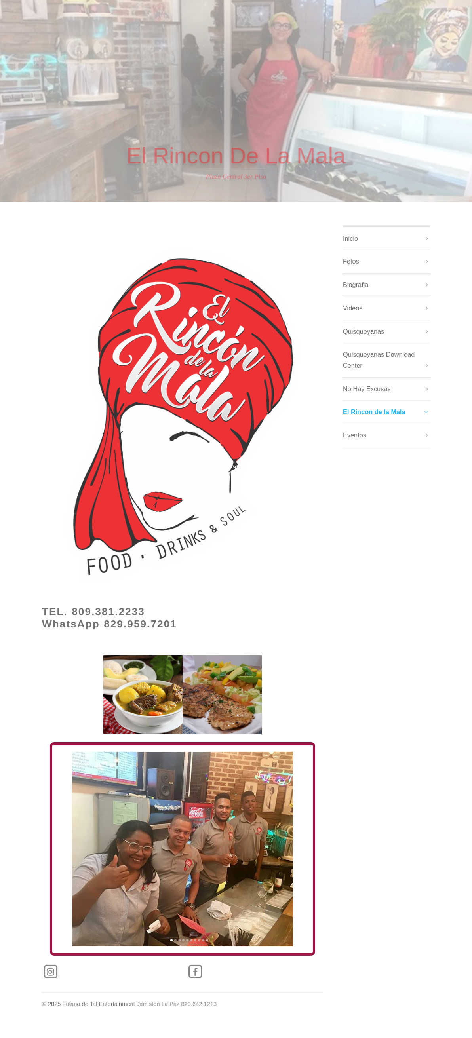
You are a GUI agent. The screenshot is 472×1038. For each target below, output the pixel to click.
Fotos (351, 261)
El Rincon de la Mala (374, 411)
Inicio (350, 238)
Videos (353, 308)
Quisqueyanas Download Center (379, 360)
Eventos (354, 435)
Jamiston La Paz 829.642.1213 (177, 1004)
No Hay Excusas (367, 388)
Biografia (355, 284)
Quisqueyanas (363, 331)
